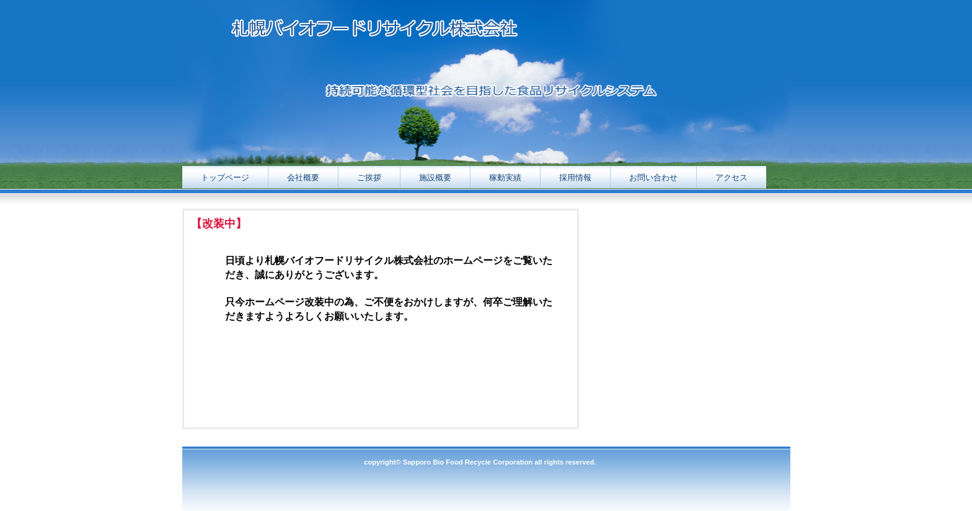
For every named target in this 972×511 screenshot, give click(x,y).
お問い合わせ (653, 177)
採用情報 (575, 177)
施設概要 (435, 177)
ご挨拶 (369, 177)
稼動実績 (505, 177)
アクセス (731, 177)
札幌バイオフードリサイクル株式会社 (415, 29)
